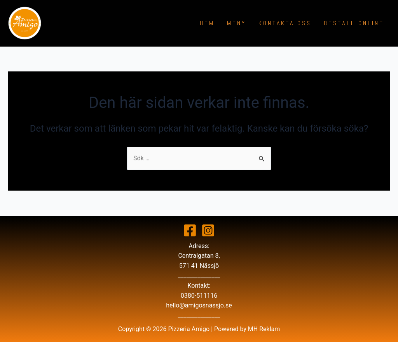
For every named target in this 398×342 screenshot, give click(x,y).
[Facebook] (190, 230)
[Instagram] (208, 230)
